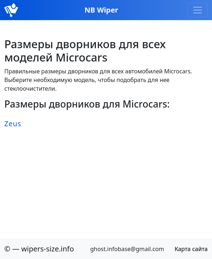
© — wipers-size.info (39, 249)
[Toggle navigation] (197, 10)
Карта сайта (191, 249)
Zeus (12, 123)
